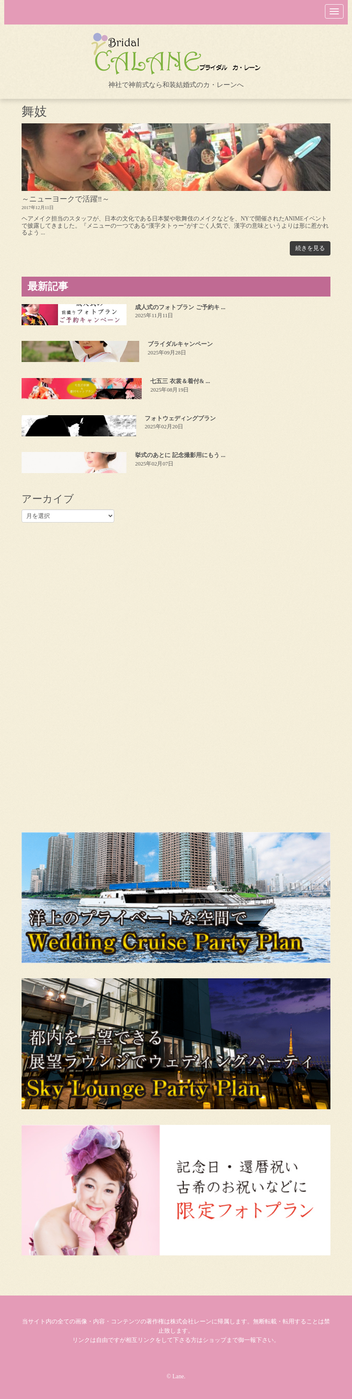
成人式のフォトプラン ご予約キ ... (180, 307)
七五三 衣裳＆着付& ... (180, 381)
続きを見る (310, 248)
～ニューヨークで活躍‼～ (66, 199)
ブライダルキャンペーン (180, 344)
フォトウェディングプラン (180, 418)
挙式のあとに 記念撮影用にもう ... (180, 455)
